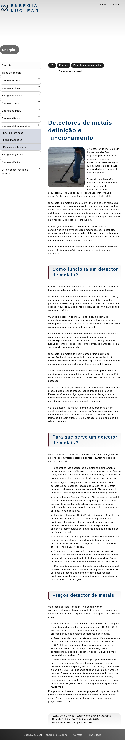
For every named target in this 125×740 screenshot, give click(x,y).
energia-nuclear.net (57, 734)
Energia (6, 65)
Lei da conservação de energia (15, 171)
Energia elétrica (11, 118)
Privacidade (94, 734)
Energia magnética (13, 154)
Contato (77, 734)
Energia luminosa (13, 132)
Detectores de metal (15, 147)
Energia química (11, 110)
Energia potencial (12, 103)
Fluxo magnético (12, 140)
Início (102, 4)
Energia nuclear (25, 8)
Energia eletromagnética (16, 126)
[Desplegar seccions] (38, 80)
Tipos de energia (11, 72)
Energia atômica (11, 162)
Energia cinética (11, 88)
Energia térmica (11, 80)
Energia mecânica (12, 95)
